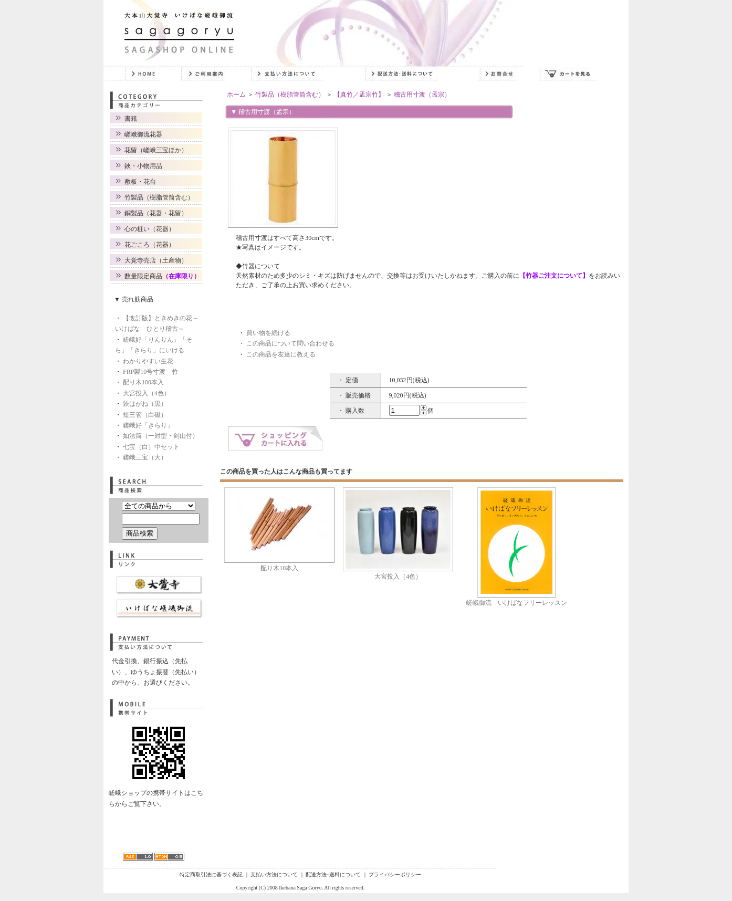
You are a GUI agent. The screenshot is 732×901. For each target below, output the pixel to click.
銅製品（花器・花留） (155, 213)
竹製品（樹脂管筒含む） (159, 197)
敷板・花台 (140, 181)
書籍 (130, 118)
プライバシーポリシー (395, 874)
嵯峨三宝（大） (145, 457)
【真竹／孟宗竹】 (359, 94)
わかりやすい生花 (148, 361)
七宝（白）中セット (151, 446)
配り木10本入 (279, 568)
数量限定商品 (162, 276)
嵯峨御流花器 (143, 134)
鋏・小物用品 (143, 166)
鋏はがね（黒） (145, 403)
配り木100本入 (143, 382)
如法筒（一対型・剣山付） (160, 435)
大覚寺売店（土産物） (155, 260)
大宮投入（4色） (146, 393)
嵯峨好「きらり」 (148, 425)
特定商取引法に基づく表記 (211, 874)
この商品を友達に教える (281, 354)
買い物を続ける (268, 333)
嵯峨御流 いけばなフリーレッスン (516, 602)
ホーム (236, 94)
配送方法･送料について (333, 874)
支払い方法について (274, 874)
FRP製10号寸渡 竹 (150, 371)
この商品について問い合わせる (290, 343)
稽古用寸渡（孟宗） (422, 94)
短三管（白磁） (145, 414)
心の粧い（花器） (149, 229)
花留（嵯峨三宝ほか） (155, 150)
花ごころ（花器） (149, 244)
